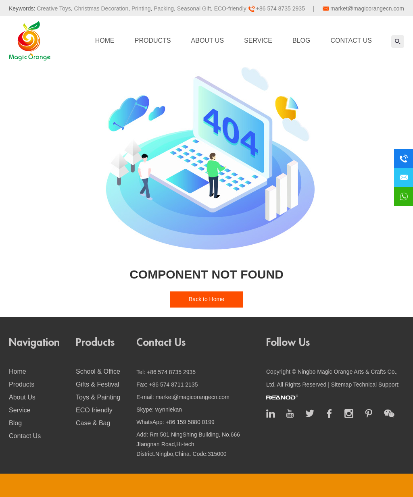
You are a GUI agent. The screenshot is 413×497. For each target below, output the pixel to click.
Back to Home (206, 299)
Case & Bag (93, 423)
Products (153, 40)
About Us (207, 40)
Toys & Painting (98, 397)
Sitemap (341, 384)
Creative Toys (54, 8)
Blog (301, 40)
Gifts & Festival (97, 384)
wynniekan (168, 409)
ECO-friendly (229, 8)
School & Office (98, 371)
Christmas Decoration (101, 8)
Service (258, 40)
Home (105, 40)
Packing (163, 8)
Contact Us (351, 40)
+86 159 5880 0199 (190, 422)
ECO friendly (94, 410)
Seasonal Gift (193, 8)
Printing (140, 8)
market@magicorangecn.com (367, 8)
